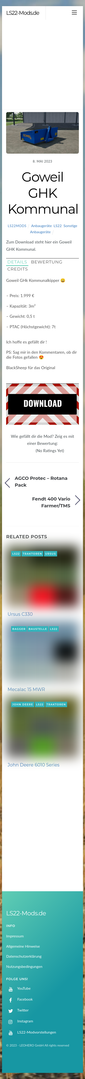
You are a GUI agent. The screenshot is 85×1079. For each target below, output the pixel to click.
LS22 (57, 225)
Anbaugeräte (41, 225)
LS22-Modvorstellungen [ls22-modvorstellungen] (31, 1032)
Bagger (19, 629)
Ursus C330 (20, 614)
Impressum (15, 936)
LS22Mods (17, 226)
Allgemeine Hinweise (23, 946)
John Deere (22, 704)
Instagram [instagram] (19, 1021)
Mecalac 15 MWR (26, 689)
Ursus (50, 553)
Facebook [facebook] (19, 999)
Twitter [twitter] (17, 1010)
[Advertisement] (42, 64)
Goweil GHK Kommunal (43, 193)
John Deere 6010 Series (34, 765)
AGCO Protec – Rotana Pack (41, 481)
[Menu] (74, 12)
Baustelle (38, 629)
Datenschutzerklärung (23, 956)
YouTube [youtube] (18, 988)
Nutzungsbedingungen (24, 966)
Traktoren (32, 553)
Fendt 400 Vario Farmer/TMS (51, 502)
